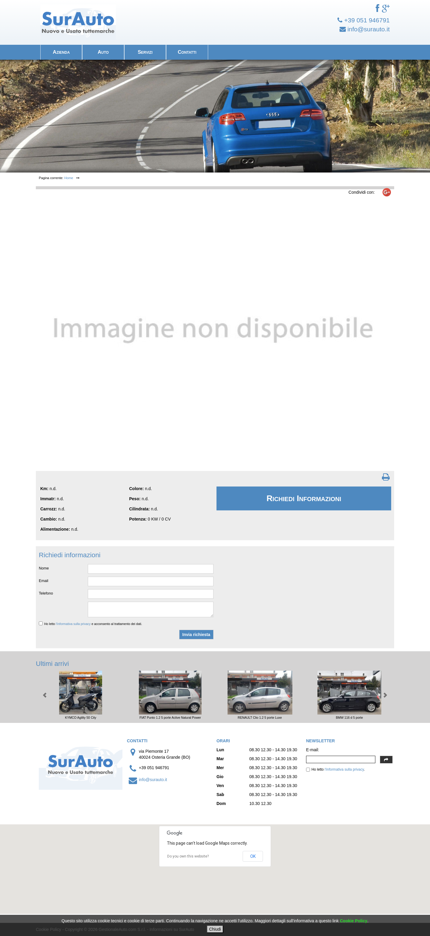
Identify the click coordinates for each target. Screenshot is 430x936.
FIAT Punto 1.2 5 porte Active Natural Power (170, 717)
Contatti (187, 52)
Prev (45, 695)
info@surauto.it (153, 779)
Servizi (145, 52)
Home (68, 178)
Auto (103, 52)
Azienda (61, 52)
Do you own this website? (188, 856)
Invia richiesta (196, 634)
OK (253, 856)
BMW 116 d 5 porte (349, 717)
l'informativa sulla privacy (73, 624)
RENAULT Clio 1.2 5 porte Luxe (260, 717)
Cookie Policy (353, 920)
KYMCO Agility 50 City (80, 717)
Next (385, 695)
